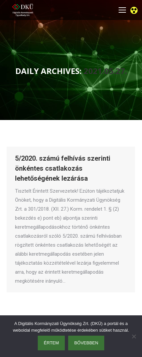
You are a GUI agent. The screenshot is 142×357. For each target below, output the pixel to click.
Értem (51, 342)
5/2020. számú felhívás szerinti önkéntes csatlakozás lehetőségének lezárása (62, 168)
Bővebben (86, 342)
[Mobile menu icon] (122, 10)
